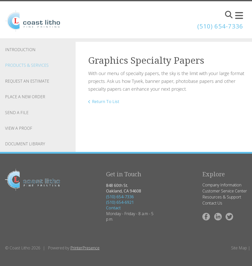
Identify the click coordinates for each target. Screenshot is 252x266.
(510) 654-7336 (120, 197)
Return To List (105, 101)
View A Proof (18, 128)
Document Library (25, 144)
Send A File (16, 112)
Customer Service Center (224, 191)
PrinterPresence (85, 248)
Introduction (20, 49)
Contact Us (212, 203)
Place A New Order (25, 96)
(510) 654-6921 (120, 202)
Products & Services (27, 65)
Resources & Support (221, 197)
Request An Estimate (27, 81)
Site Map (239, 248)
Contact (113, 208)
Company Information (221, 185)
